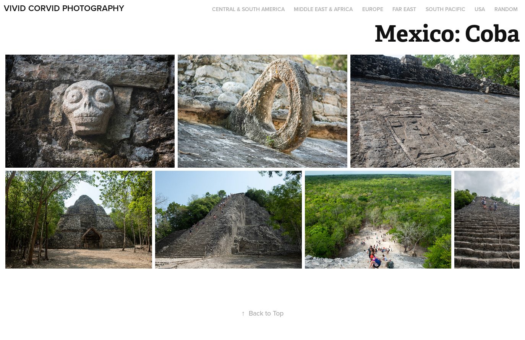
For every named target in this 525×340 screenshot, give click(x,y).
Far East (404, 9)
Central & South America (248, 9)
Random (506, 9)
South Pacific (445, 9)
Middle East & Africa (323, 9)
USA (480, 9)
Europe (372, 9)
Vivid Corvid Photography (64, 8)
